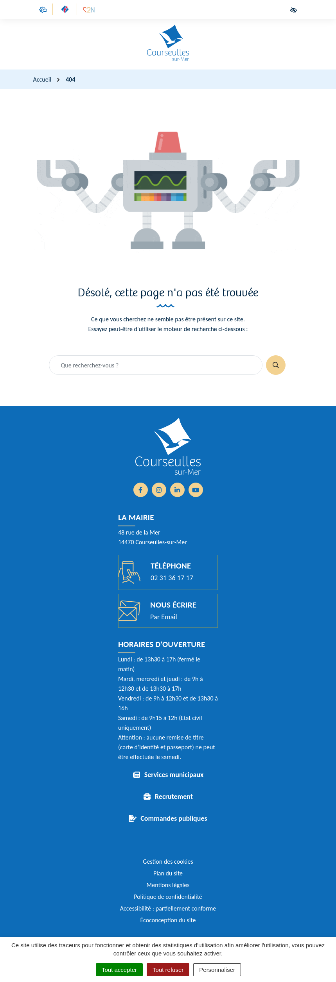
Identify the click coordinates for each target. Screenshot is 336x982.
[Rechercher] (276, 365)
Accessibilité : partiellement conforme (168, 908)
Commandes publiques (173, 818)
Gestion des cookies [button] (168, 861)
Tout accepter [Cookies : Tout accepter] (119, 969)
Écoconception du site (168, 920)
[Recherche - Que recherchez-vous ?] (155, 365)
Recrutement (174, 796)
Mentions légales (168, 885)
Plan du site (168, 873)
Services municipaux (174, 774)
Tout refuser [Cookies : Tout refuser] (168, 969)
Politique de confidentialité (168, 896)
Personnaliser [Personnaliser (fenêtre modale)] (217, 969)
